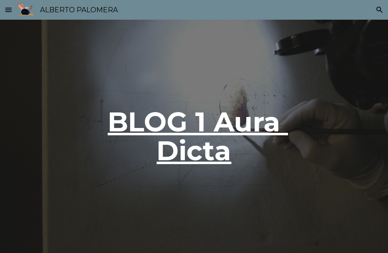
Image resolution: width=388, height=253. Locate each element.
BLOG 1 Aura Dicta (198, 136)
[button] (8, 9)
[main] (194, 136)
